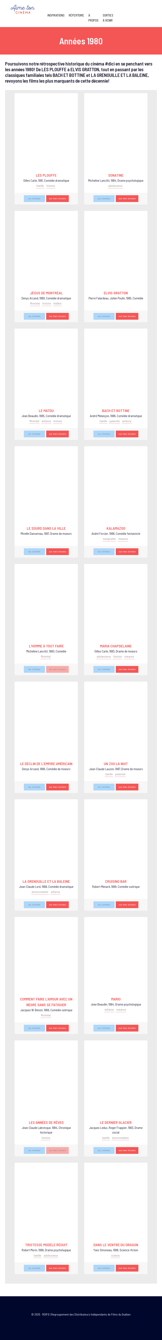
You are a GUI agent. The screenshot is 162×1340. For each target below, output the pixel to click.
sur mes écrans (57, 198)
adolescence (115, 185)
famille (40, 185)
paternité (114, 421)
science (115, 1255)
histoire (50, 185)
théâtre (57, 303)
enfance (46, 421)
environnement (40, 892)
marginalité (109, 538)
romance (123, 538)
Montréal (35, 303)
